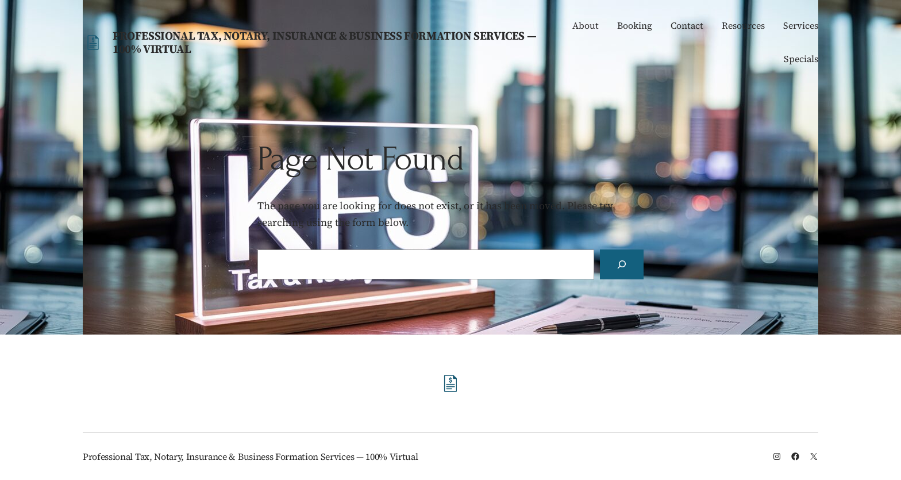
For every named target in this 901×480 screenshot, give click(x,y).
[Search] (622, 264)
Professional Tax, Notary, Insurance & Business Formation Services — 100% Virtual (324, 42)
